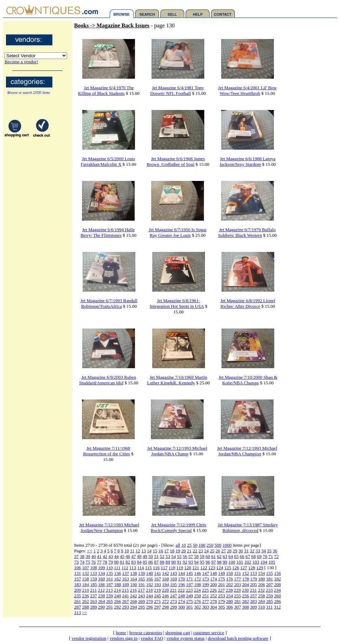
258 (261, 595)
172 (197, 578)
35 (269, 550)
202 (229, 584)
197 (189, 584)
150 (229, 573)
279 (221, 601)
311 (269, 607)
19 (177, 550)
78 (105, 562)
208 (277, 584)
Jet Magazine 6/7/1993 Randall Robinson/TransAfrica (109, 303)
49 (145, 556)
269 (141, 601)
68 (253, 556)
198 (197, 584)
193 (157, 584)
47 (133, 556)
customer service (208, 632)
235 (77, 595)
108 (93, 567)
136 (117, 573)
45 (122, 556)
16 (161, 550)
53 (168, 556)
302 (197, 607)
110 (109, 567)
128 (251, 567)
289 (93, 607)
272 (165, 601)
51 (156, 556)
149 (221, 573)
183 (77, 584)
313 (77, 612)
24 (206, 550)
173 (205, 578)
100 (201, 545)
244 (149, 595)
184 (85, 584)
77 (99, 562)
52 (162, 556)
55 (179, 556)
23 (200, 550)
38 (82, 556)
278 (213, 601)
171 (189, 578)
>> (84, 612)
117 (164, 567)
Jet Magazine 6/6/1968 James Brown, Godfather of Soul (176, 161)
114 (140, 567)
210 (85, 590)
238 (101, 595)
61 (213, 556)
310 (261, 607)
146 (197, 573)
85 (145, 562)
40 (93, 556)
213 (109, 590)
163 (125, 578)
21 (189, 550)
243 (141, 595)
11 (132, 550)
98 (219, 562)
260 (277, 595)
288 (85, 607)
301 (189, 607)
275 (189, 601)
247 (173, 595)
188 (117, 584)
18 (172, 550)
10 (183, 545)
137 (125, 573)
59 (202, 556)
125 (227, 567)
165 (141, 578)
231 (253, 590)
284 (261, 601)
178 (245, 578)
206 (261, 584)
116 (156, 567)
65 (236, 556)
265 (109, 601)
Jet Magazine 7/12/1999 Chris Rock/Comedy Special (178, 527)
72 (276, 556)
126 (235, 567)
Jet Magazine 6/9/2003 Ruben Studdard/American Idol (107, 380)
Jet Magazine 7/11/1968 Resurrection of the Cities (106, 450)
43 (110, 556)
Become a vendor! (21, 61)
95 (202, 562)
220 (165, 590)
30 (240, 550)
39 (87, 556)
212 (101, 590)
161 (109, 578)
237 (93, 595)
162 (117, 578)
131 (77, 573)
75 (87, 562)
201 (221, 584)
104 (263, 562)
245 (157, 595)
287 (77, 607)
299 (173, 607)
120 (187, 567)
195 (173, 584)
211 (93, 590)
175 (221, 578)
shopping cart (177, 632)
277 (205, 601)
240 (117, 595)
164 (133, 578)
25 (189, 545)
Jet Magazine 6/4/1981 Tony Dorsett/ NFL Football (177, 90)
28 (229, 550)
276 (197, 601)
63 (225, 556)
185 (93, 584)
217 (141, 590)
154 (261, 573)
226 (213, 590)
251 (205, 595)
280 (229, 601)
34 (263, 550)
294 (133, 607)
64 (230, 556)
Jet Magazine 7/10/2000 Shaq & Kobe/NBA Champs (247, 380)
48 (139, 556)
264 (101, 601)
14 (149, 550)
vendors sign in (123, 638)
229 (237, 590)
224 (197, 590)
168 (165, 578)
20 (183, 550)
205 (253, 584)
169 (173, 578)
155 (269, 573)
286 (277, 601)
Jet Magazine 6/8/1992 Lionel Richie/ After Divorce (247, 303)
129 (259, 567)
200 (213, 584)
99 (225, 562)
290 (101, 607)
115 (148, 567)
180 (261, 578)
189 (125, 584)
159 (93, 578)
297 (157, 607)
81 (122, 562)
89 (168, 562)
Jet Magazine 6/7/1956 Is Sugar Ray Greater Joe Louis (178, 232)
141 (157, 573)
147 (205, 573)
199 (205, 584)
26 (218, 550)
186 (101, 584)
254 (229, 595)
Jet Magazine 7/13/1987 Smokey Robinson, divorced (248, 527)
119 (180, 567)
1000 (227, 545)
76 (93, 562)
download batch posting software (238, 638)
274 (181, 601)
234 (277, 590)
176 (229, 578)
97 (213, 562)
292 (117, 607)
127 (243, 567)
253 (221, 595)
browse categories (145, 632)
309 (253, 607)
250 (209, 545)
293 (125, 607)
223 (189, 590)
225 (205, 590)
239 (109, 595)
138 (133, 573)
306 (229, 607)
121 (195, 567)
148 (213, 573)
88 (162, 562)
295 (141, 607)
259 (269, 595)
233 (269, 590)
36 (275, 550)
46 (128, 556)
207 (269, 584)
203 (237, 584)
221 (173, 590)
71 (270, 556)
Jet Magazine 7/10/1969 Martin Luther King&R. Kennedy (177, 380)
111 (117, 567)
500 (218, 545)
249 (189, 595)
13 (143, 550)
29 (235, 550)
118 (171, 567)
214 (117, 590)
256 (245, 595)
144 (181, 573)
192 (149, 584)
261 (77, 601)
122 (203, 567)
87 (156, 562)
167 (157, 578)
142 (165, 573)
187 (109, 584)
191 (141, 584)
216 (133, 590)
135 (109, 573)
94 (196, 562)
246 (165, 595)
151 (237, 573)
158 (85, 578)
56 (184, 556)
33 (258, 550)
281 (237, 601)
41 (99, 556)
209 (77, 590)
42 (105, 556)
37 (76, 556)
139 (141, 573)
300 (181, 607)
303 (205, 607)
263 (93, 601)
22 (195, 550)
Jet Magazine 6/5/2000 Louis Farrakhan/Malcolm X (108, 161)
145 (189, 573)
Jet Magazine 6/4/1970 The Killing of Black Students (106, 90)
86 (150, 562)
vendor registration (89, 638)
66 (242, 556)
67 (247, 556)
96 (207, 562)
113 (132, 567)
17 (166, 550)
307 (237, 607)
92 (184, 562)
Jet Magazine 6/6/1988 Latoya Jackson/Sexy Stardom (247, 161)
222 (181, 590)
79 (110, 562)
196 (181, 584)
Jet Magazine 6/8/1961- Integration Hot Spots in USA (177, 303)
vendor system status (186, 638)
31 (246, 550)
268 (133, 601)
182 (277, 578)
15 (155, 550)
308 (245, 607)
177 (237, 578)
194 (165, 584)
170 (181, 578)
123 (211, 567)
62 (219, 556)
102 (247, 562)
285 (269, 601)
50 (195, 545)
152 (245, 573)
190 (133, 584)
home (121, 632)
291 (109, 607)
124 (219, 567)
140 (149, 573)
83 (133, 562)
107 (85, 567)
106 (77, 567)
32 (252, 550)
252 (213, 595)
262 (85, 601)
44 (116, 556)
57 (190, 556)
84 (139, 562)
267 (125, 601)
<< (89, 550)
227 (221, 590)
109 (101, 567)
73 (76, 562)
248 (181, 595)
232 (261, 590)
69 (259, 556)
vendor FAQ (152, 638)
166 (149, 578)
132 (85, 573)
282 (245, 601)
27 (223, 550)
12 (138, 550)
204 (245, 584)
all (177, 545)
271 (157, 601)
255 (237, 595)
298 (165, 607)
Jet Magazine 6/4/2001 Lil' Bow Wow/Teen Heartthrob (247, 90)
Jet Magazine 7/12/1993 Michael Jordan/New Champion (109, 527)
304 (213, 607)
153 (253, 573)
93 (190, 562)
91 (179, 562)
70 (265, 556)
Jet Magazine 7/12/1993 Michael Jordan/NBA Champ (177, 450)
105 (271, 562)
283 (253, 601)
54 (173, 556)
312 (277, 607)
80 (116, 562)
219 (157, 590)
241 (125, 595)
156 (277, 573)
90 (173, 562)
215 (125, 590)
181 (269, 578)
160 (101, 578)
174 (213, 578)
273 (173, 601)
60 (207, 556)
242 (133, 595)
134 (101, 573)
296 (149, 607)
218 (149, 590)
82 (128, 562)
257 (253, 595)
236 (85, 595)
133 (93, 573)
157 (77, 578)
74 (82, 562)
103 (255, 562)
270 (149, 601)
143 (173, 573)
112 (125, 567)
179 (253, 578)
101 (239, 562)
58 (196, 556)
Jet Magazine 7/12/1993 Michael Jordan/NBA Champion (247, 450)
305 (221, 607)
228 (229, 590)
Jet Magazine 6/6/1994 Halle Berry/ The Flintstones (108, 232)
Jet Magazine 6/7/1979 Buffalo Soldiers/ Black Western (247, 232)
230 (245, 590)
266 (117, 601)
